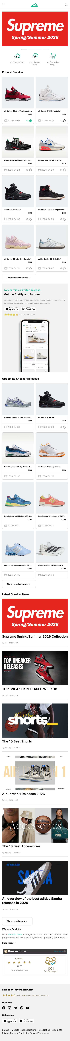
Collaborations (28, 1030)
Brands (5, 1030)
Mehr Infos (60, 951)
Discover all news (17, 921)
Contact (23, 1033)
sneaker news (15, 934)
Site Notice (44, 1030)
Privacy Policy (9, 1033)
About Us (57, 1030)
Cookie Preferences (39, 1033)
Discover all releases (19, 277)
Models (15, 1030)
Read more (9, 942)
